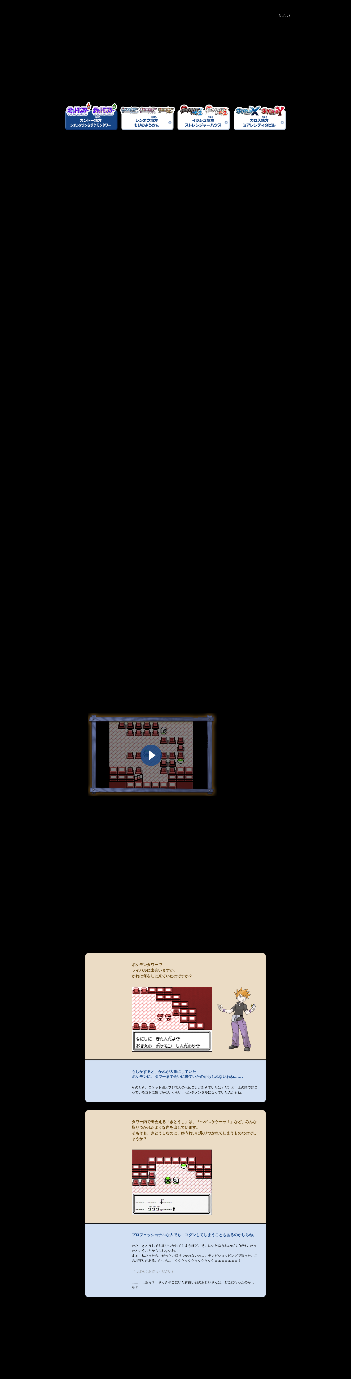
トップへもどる (266, 1355)
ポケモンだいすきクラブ (268, 8)
